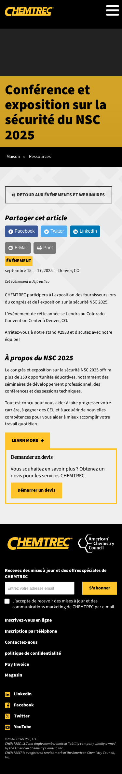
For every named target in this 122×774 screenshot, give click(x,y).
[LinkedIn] (85, 231)
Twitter (22, 716)
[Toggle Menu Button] (112, 10)
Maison (13, 156)
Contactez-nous (21, 642)
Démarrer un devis (36, 490)
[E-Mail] (18, 248)
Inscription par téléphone (31, 631)
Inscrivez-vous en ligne (28, 620)
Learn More (25, 440)
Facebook (24, 705)
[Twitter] (54, 231)
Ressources (40, 156)
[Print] (45, 248)
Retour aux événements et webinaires (61, 195)
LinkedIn (23, 694)
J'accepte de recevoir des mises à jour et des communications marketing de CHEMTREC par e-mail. (63, 604)
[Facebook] (21, 231)
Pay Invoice (17, 664)
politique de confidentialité (33, 653)
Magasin (13, 675)
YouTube (22, 727)
